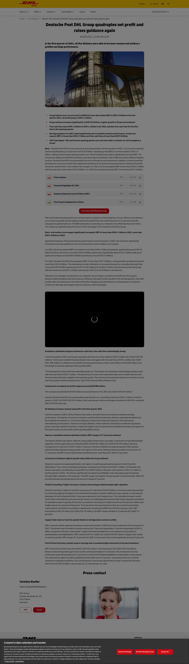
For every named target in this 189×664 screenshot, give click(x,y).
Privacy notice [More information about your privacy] (9, 663)
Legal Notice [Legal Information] (19, 663)
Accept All (165, 653)
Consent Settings (124, 653)
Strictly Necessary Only (145, 653)
